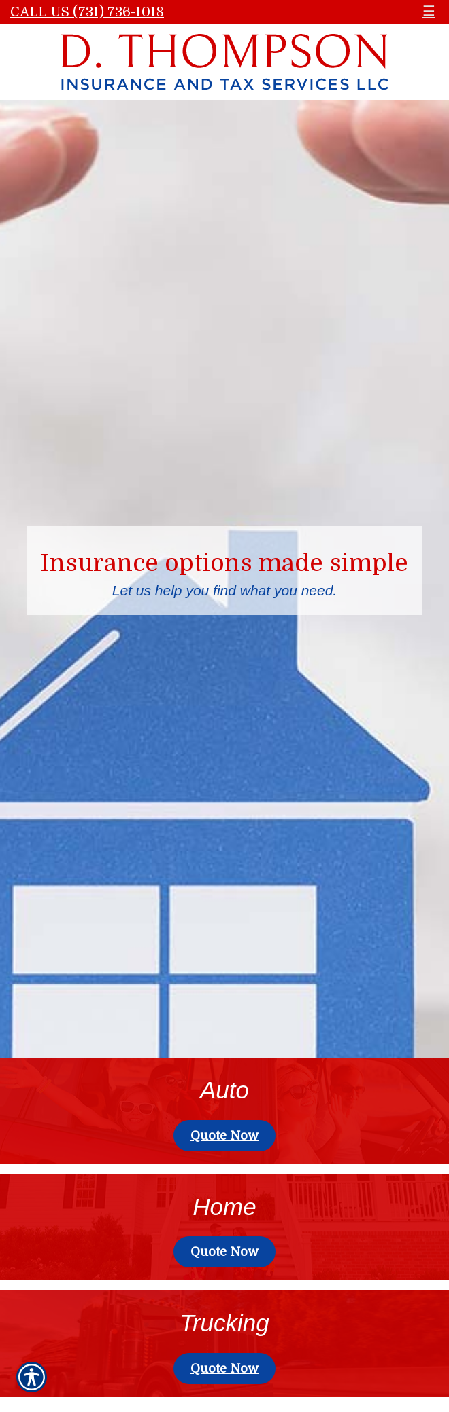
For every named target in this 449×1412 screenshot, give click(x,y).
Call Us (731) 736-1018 (87, 12)
